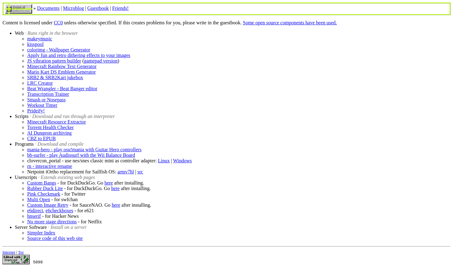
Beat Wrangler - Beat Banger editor (62, 88)
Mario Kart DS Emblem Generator (61, 72)
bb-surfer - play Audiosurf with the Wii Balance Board (81, 155)
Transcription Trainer (48, 94)
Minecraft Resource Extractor (56, 121)
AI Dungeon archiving (49, 133)
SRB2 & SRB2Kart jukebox (55, 77)
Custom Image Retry (47, 205)
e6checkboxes (59, 210)
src (140, 171)
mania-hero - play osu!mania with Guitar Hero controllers (84, 149)
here (108, 182)
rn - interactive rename (49, 166)
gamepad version (101, 60)
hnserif (34, 216)
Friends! (120, 8)
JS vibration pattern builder (54, 60)
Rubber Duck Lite (45, 188)
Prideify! (36, 110)
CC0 (58, 22)
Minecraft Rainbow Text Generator (62, 66)
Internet (8, 252)
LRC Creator (40, 83)
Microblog (73, 8)
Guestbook (98, 8)
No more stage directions (52, 221)
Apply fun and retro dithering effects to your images (78, 55)
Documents (48, 8)
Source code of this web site (55, 238)
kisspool (35, 44)
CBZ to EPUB (41, 138)
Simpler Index (41, 232)
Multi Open (38, 199)
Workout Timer (42, 105)
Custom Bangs (41, 182)
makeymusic (39, 38)
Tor (21, 252)
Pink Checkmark (43, 194)
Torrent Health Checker (50, 127)
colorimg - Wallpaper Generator (58, 49)
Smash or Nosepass (46, 99)
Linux (164, 160)
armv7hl (125, 171)
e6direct (35, 210)
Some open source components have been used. (290, 22)
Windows (182, 160)
